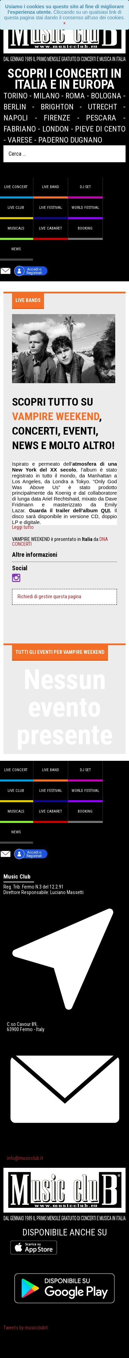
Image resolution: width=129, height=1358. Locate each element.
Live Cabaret (50, 228)
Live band (50, 187)
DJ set (85, 187)
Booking (85, 228)
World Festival (85, 207)
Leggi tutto (23, 527)
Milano (46, 95)
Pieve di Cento (100, 128)
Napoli (15, 117)
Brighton (57, 106)
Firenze (57, 117)
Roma (75, 95)
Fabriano (19, 128)
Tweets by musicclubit (25, 1328)
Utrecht (102, 106)
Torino (15, 95)
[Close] (64, 23)
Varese (20, 139)
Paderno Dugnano (70, 139)
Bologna (106, 95)
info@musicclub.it (25, 1158)
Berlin (14, 106)
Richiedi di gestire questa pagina (49, 597)
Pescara (101, 117)
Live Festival (50, 207)
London (55, 128)
